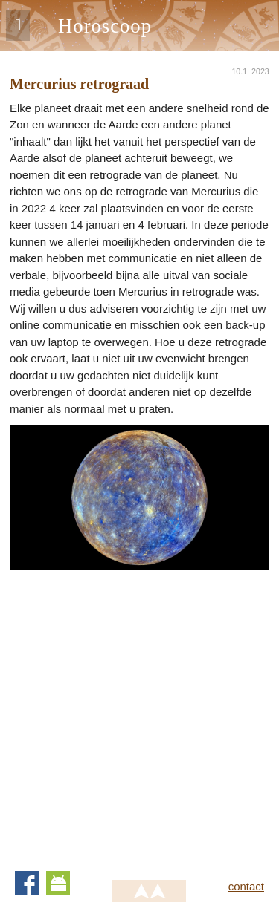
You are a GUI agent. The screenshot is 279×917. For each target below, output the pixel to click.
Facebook (27, 883)
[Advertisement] (139, 709)
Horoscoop (105, 26)
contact (246, 886)
